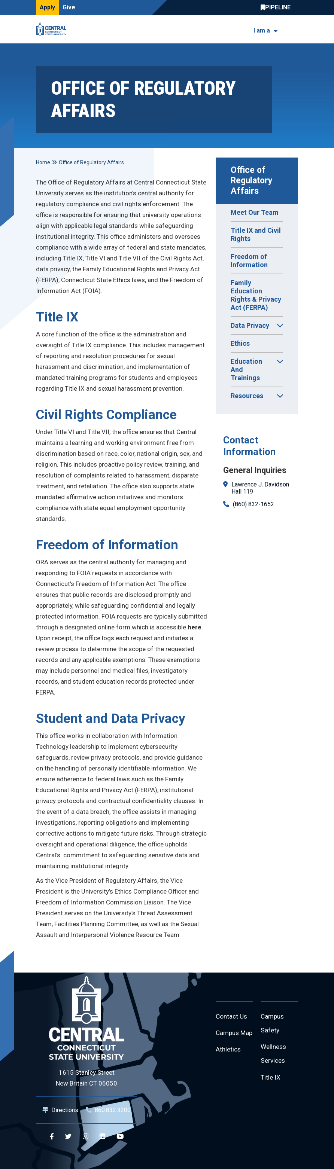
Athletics (229, 1066)
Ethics (240, 343)
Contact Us (232, 1017)
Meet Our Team (255, 212)
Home (43, 162)
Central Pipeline (277, 7)
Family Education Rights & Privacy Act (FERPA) (256, 295)
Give (69, 7)
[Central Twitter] (68, 1136)
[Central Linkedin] (102, 1136)
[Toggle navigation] (293, 29)
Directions (64, 1110)
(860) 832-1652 (253, 504)
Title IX (271, 1080)
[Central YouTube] (120, 1136)
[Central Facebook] (52, 1136)
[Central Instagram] (85, 1136)
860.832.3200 (113, 1110)
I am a (261, 30)
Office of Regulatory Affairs (253, 180)
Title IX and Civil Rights (256, 234)
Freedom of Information (249, 261)
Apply (47, 7)
